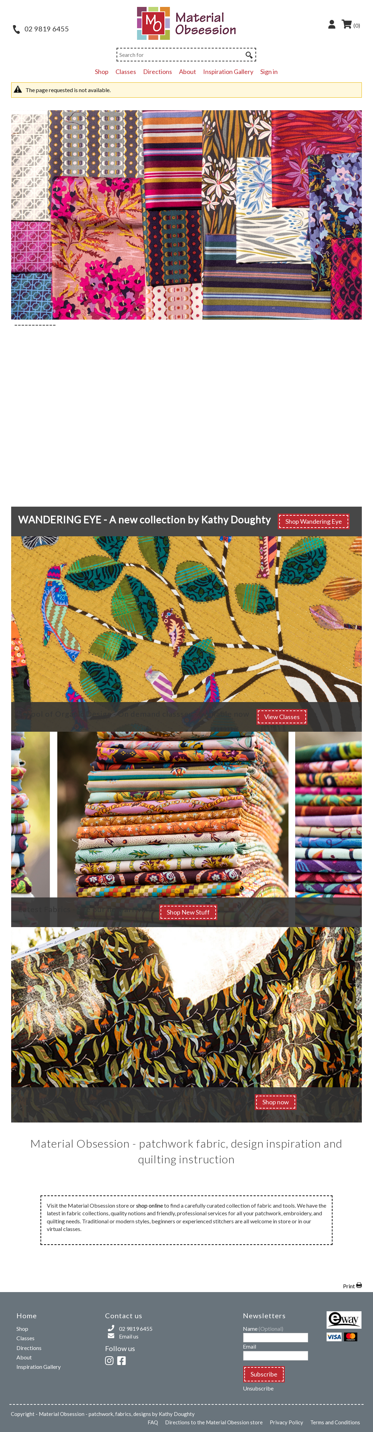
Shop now (275, 1102)
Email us (129, 1336)
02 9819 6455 (41, 28)
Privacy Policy (286, 1422)
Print (349, 1286)
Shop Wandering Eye (313, 521)
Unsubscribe (258, 1388)
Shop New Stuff (188, 912)
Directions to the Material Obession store (214, 1422)
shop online (149, 1205)
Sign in (269, 71)
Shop (102, 71)
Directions (157, 71)
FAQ (153, 1422)
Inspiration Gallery (228, 71)
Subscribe (264, 1374)
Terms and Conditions (335, 1422)
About (187, 71)
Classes (125, 71)
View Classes (282, 717)
